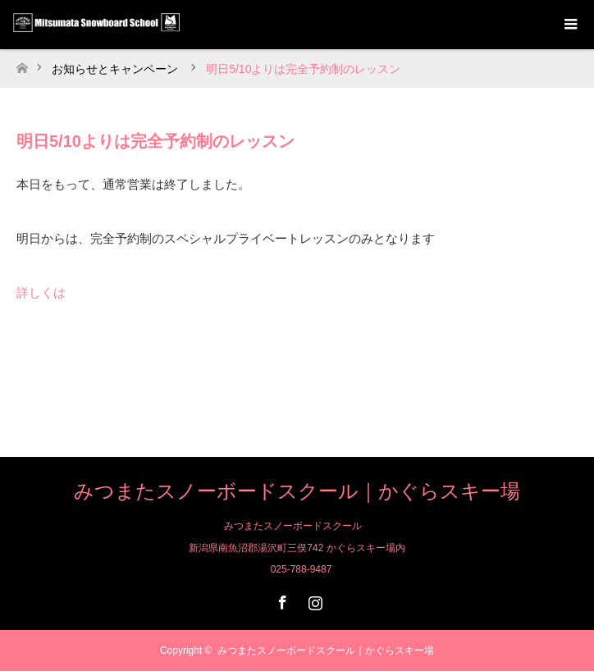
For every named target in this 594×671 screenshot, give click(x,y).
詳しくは (41, 292)
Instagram (313, 599)
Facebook (280, 599)
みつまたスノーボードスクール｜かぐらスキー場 (297, 491)
